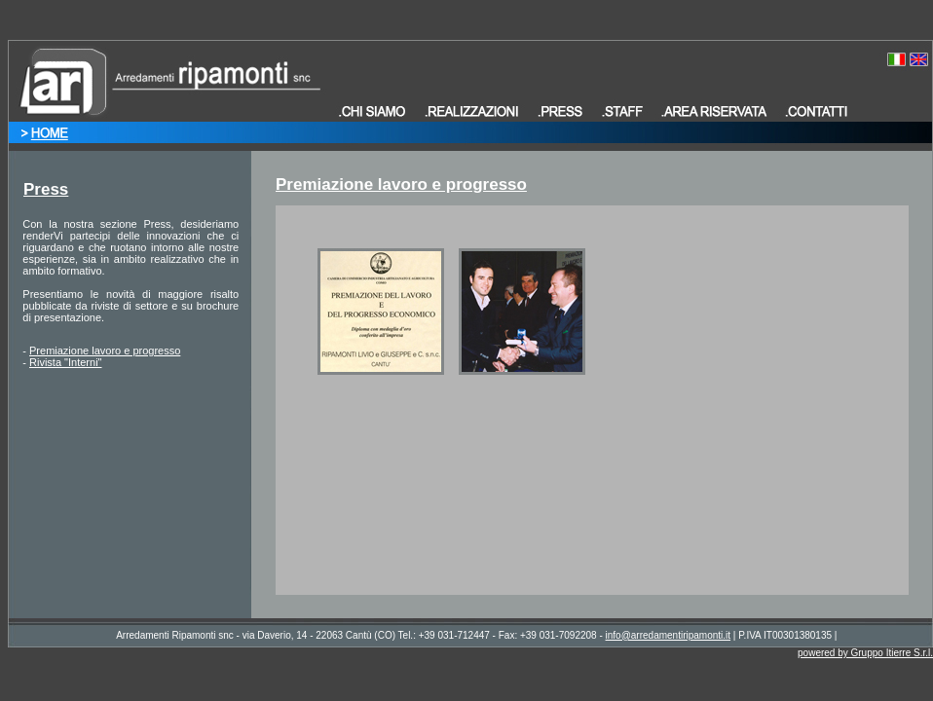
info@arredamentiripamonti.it (668, 635)
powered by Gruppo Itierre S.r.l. (865, 652)
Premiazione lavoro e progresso (104, 350)
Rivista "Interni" (65, 362)
